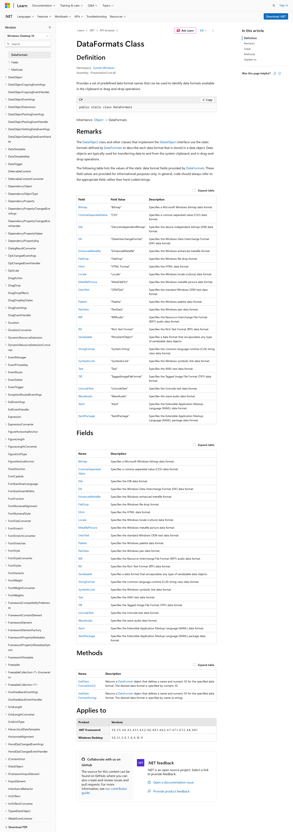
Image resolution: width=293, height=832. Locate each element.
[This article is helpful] (274, 73)
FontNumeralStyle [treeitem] (19, 513)
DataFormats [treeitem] (19, 55)
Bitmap (82, 207)
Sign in (284, 5)
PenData (83, 309)
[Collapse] (50, 27)
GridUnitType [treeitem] (16, 722)
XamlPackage (86, 416)
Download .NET (276, 16)
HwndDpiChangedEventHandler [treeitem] (28, 751)
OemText (83, 290)
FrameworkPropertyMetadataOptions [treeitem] (29, 647)
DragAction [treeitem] (15, 278)
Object (98, 120)
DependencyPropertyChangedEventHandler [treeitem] (29, 223)
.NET (92, 30)
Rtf (80, 329)
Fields (247, 49)
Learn (80, 30)
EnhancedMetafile (89, 251)
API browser (107, 30)
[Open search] (274, 5)
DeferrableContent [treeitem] (19, 171)
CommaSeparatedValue (92, 215)
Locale (82, 274)
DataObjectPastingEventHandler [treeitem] (28, 122)
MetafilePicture (87, 282)
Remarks (249, 43)
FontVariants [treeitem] (16, 573)
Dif (80, 239)
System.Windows (103, 68)
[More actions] (212, 30)
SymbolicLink (86, 361)
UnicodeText (86, 388)
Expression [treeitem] (14, 417)
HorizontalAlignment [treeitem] (21, 736)
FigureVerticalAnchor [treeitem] (21, 461)
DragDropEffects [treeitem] (18, 293)
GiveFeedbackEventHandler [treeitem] (25, 699)
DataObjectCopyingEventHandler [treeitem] (28, 92)
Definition (250, 38)
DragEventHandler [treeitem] (19, 315)
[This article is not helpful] (279, 73)
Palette (82, 302)
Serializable (85, 337)
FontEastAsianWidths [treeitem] (21, 491)
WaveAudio (85, 396)
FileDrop (83, 259)
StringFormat (86, 349)
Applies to (250, 59)
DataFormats (113, 147)
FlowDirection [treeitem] (16, 469)
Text (80, 369)
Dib (80, 227)
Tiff (80, 376)
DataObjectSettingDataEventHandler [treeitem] (29, 139)
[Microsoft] (7, 5)
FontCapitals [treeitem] (16, 476)
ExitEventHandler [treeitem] (18, 409)
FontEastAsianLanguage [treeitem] (23, 484)
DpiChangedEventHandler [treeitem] (24, 263)
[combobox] (28, 36)
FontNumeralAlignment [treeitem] (22, 506)
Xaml (81, 404)
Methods (249, 54)
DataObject (90, 142)
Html (81, 266)
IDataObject (168, 142)
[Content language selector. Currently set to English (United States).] (23, 824)
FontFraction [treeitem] (16, 499)
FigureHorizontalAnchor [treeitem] (23, 432)
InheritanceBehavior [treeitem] (20, 789)
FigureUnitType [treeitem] (17, 454)
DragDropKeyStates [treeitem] (20, 300)
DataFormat (125, 681)
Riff (80, 317)
